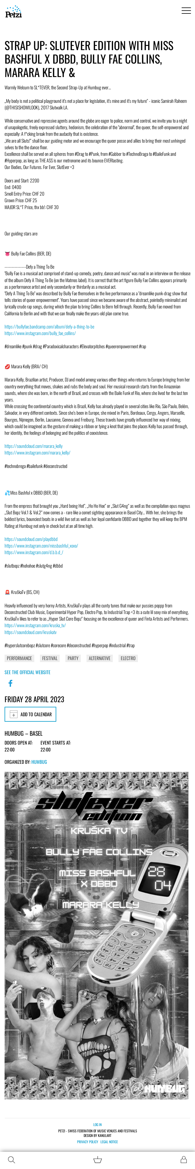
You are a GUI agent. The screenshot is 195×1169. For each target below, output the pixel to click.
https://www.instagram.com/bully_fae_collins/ (40, 333)
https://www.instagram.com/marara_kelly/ (38, 452)
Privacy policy (87, 1142)
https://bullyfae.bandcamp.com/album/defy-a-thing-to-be (49, 326)
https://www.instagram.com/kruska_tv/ (35, 625)
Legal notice (109, 1142)
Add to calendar (30, 714)
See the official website (28, 672)
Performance (19, 658)
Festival (49, 658)
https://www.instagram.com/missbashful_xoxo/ (41, 545)
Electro (128, 658)
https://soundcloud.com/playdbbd (31, 539)
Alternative (99, 658)
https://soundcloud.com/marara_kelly (34, 445)
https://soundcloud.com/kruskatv (31, 632)
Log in (97, 1124)
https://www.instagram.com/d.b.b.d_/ (34, 552)
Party (73, 658)
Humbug (39, 761)
